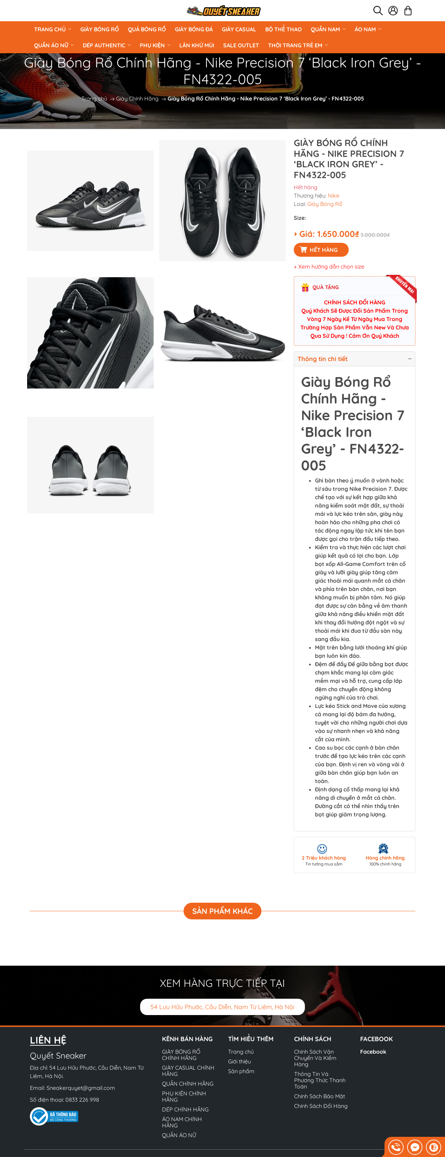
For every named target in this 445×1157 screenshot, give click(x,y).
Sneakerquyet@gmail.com (81, 1087)
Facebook (373, 1051)
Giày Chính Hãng (137, 98)
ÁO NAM (368, 29)
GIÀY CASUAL (239, 29)
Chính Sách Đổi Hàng (321, 1105)
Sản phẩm (241, 1071)
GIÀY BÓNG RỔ (99, 29)
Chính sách (312, 1039)
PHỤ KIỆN (155, 45)
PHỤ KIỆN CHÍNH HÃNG (184, 1096)
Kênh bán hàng (187, 1039)
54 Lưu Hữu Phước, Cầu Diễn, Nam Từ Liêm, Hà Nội (222, 1007)
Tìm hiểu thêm (251, 1039)
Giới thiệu (239, 1061)
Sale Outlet (241, 45)
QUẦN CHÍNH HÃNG (187, 1083)
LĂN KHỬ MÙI (196, 45)
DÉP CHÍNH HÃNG (185, 1109)
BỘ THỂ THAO (283, 29)
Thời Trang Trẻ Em (298, 45)
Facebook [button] (376, 1039)
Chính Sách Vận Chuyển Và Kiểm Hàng (315, 1058)
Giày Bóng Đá (194, 29)
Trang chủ (52, 29)
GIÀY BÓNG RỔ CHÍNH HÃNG (181, 1054)
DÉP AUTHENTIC (107, 45)
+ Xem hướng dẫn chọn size (329, 266)
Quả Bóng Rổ (147, 29)
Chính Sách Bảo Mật (319, 1096)
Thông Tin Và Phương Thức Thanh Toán (320, 1080)
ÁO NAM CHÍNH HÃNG (182, 1122)
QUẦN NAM (328, 29)
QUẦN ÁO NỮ (54, 45)
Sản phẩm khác (222, 911)
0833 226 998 (82, 1099)
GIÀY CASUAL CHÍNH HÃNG (188, 1070)
